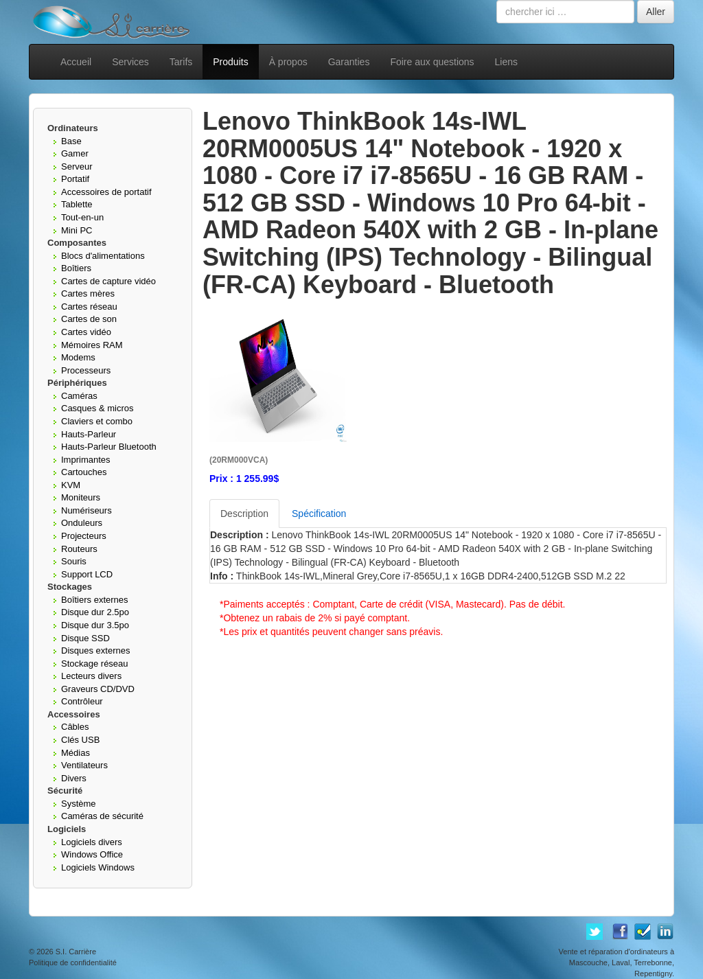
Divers (74, 778)
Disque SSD (85, 638)
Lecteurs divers (91, 676)
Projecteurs (83, 536)
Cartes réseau (89, 306)
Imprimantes (86, 459)
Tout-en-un (82, 217)
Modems (78, 357)
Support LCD (87, 574)
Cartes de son (89, 319)
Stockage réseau (94, 663)
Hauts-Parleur (88, 434)
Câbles (75, 727)
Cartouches (83, 472)
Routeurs (79, 549)
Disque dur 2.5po (95, 612)
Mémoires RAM (92, 345)
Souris (74, 561)
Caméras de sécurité (102, 816)
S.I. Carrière (76, 951)
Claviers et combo (96, 421)
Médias (75, 753)
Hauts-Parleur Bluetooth (109, 446)
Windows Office (92, 854)
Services (130, 61)
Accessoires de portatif (106, 192)
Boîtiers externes (94, 600)
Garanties (349, 61)
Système (78, 803)
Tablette (77, 204)
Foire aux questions (432, 61)
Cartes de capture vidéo (108, 281)
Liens (506, 61)
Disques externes (95, 650)
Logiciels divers (91, 842)
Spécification (319, 513)
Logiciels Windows (98, 867)
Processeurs (86, 370)
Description (244, 513)
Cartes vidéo (86, 332)
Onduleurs (81, 523)
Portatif (75, 179)
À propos (288, 61)
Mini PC (77, 230)
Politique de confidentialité (73, 962)
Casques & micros (97, 408)
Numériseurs (86, 510)
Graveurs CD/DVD (98, 689)
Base (71, 141)
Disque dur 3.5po (95, 625)
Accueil (75, 61)
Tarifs (181, 61)
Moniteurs (80, 497)
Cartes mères (88, 293)
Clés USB (80, 740)
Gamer (75, 153)
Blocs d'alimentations (103, 256)
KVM (70, 485)
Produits (230, 61)
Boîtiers (76, 268)
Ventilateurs (84, 765)
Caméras (79, 396)
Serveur (77, 166)
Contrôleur (82, 701)
